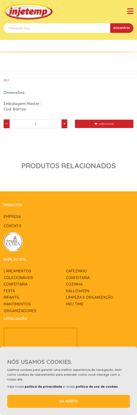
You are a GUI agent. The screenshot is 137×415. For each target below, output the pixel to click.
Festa (9, 290)
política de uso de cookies (97, 386)
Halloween (77, 290)
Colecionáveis (18, 277)
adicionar (104, 124)
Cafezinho (76, 271)
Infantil (12, 297)
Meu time (74, 304)
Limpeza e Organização (89, 297)
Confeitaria (78, 277)
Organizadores (20, 310)
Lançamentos (17, 271)
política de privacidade (43, 386)
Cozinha (74, 284)
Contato (13, 225)
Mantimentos (17, 304)
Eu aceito (68, 401)
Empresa (12, 216)
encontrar (121, 28)
